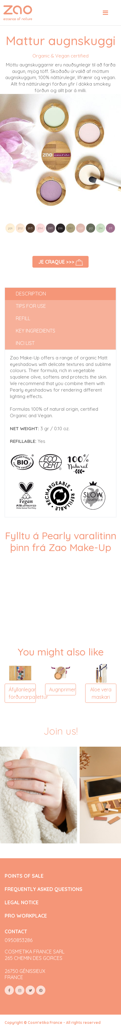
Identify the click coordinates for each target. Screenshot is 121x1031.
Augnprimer (62, 689)
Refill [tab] (23, 318)
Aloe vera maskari (100, 693)
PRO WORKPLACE (26, 916)
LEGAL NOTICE (22, 903)
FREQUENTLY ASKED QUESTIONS (43, 889)
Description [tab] (31, 294)
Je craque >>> (60, 262)
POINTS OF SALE (24, 876)
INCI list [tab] (25, 343)
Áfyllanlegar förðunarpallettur (22, 693)
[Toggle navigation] (105, 12)
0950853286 (18, 940)
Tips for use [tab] (31, 306)
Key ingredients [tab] (35, 331)
